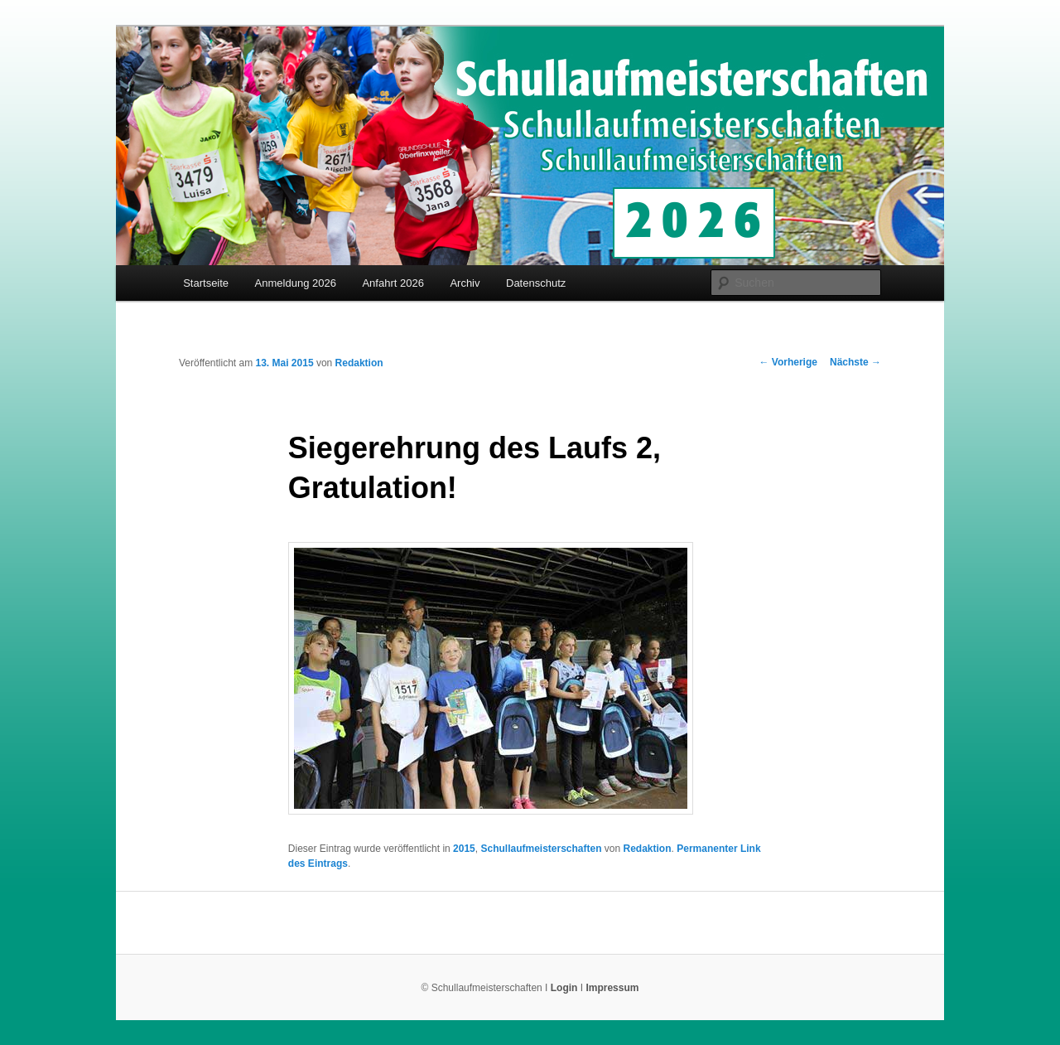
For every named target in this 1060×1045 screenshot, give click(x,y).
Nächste (855, 362)
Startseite (206, 283)
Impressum (611, 988)
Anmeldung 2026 (295, 283)
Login (564, 988)
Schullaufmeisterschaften (540, 848)
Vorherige (788, 362)
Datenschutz (536, 283)
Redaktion (359, 363)
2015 (464, 848)
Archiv (464, 283)
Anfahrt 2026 (392, 283)
